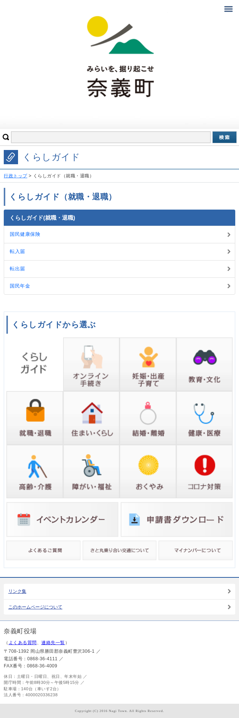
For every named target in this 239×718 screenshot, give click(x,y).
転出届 (17, 268)
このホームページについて (35, 607)
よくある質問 (23, 642)
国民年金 (20, 286)
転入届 (17, 251)
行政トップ (15, 175)
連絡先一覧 (53, 642)
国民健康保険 (25, 234)
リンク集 (17, 591)
